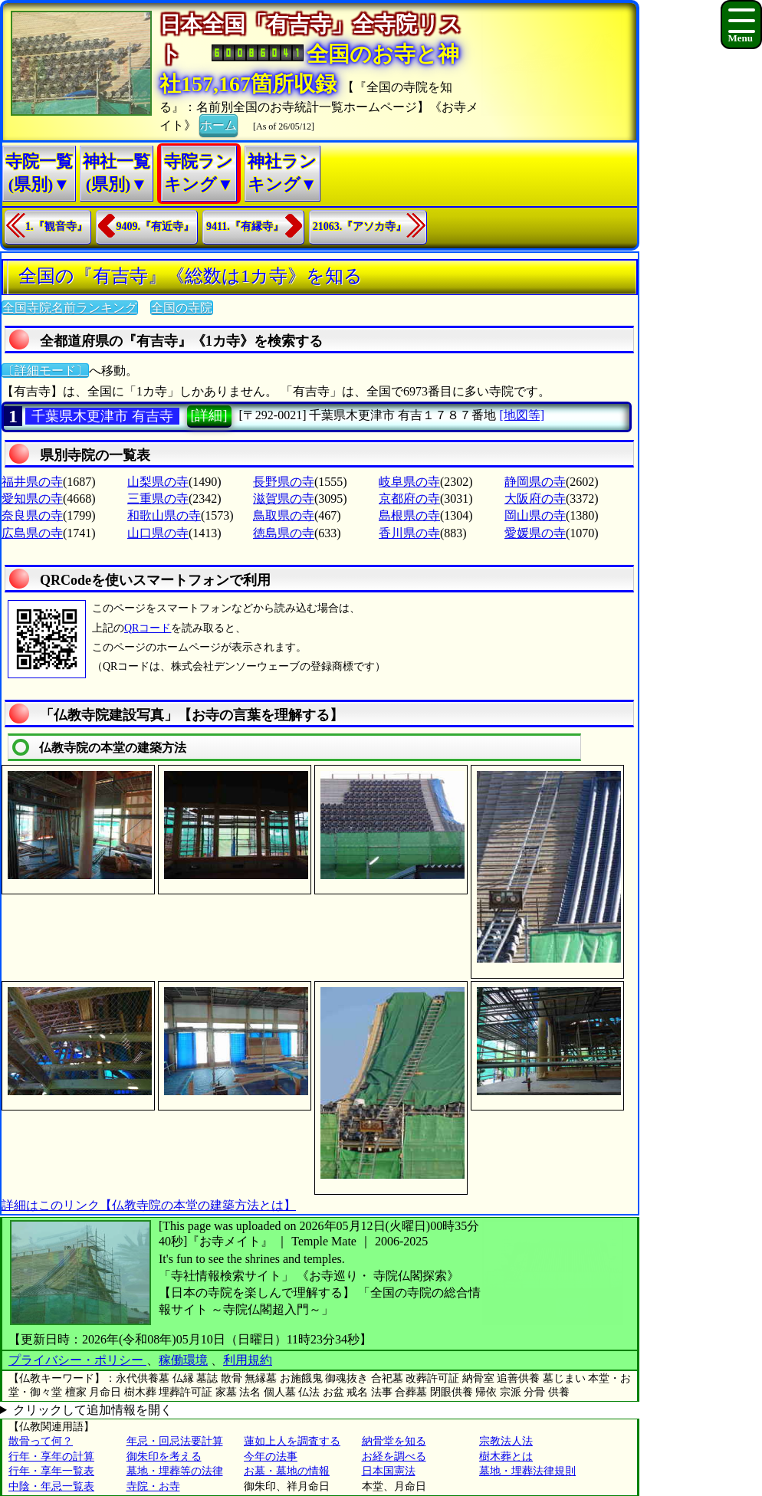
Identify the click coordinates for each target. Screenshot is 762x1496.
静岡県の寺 (535, 481)
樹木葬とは (506, 1456)
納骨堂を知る (394, 1441)
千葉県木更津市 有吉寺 (102, 416)
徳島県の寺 (283, 533)
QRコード (147, 628)
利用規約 (247, 1359)
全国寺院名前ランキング (69, 307)
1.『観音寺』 (56, 226)
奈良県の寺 (32, 515)
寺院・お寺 (153, 1486)
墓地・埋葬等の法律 (174, 1471)
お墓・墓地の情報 (287, 1471)
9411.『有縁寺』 (245, 226)
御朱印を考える (164, 1456)
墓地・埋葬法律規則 (527, 1471)
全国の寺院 (181, 307)
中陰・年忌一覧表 (51, 1486)
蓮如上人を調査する (292, 1441)
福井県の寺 (32, 481)
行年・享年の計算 (51, 1456)
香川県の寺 (409, 533)
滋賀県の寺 (283, 498)
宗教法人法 (506, 1441)
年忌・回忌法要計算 (174, 1441)
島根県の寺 (409, 515)
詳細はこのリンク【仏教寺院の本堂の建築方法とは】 (149, 1205)
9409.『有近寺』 (156, 226)
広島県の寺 (32, 533)
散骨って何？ (40, 1441)
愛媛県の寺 (535, 533)
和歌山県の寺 (164, 515)
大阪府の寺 (535, 498)
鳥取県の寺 (283, 515)
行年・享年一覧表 (51, 1471)
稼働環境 (183, 1359)
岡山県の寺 (535, 515)
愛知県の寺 (32, 498)
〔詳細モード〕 (45, 370)
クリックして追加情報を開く (92, 1409)
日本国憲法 (388, 1471)
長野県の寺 (283, 481)
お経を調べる (394, 1456)
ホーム (218, 124)
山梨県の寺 (158, 481)
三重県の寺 (158, 498)
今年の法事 (270, 1456)
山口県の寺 (158, 533)
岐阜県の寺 (409, 481)
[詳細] (209, 415)
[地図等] (521, 415)
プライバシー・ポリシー (77, 1359)
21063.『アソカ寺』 (360, 226)
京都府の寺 (409, 498)
